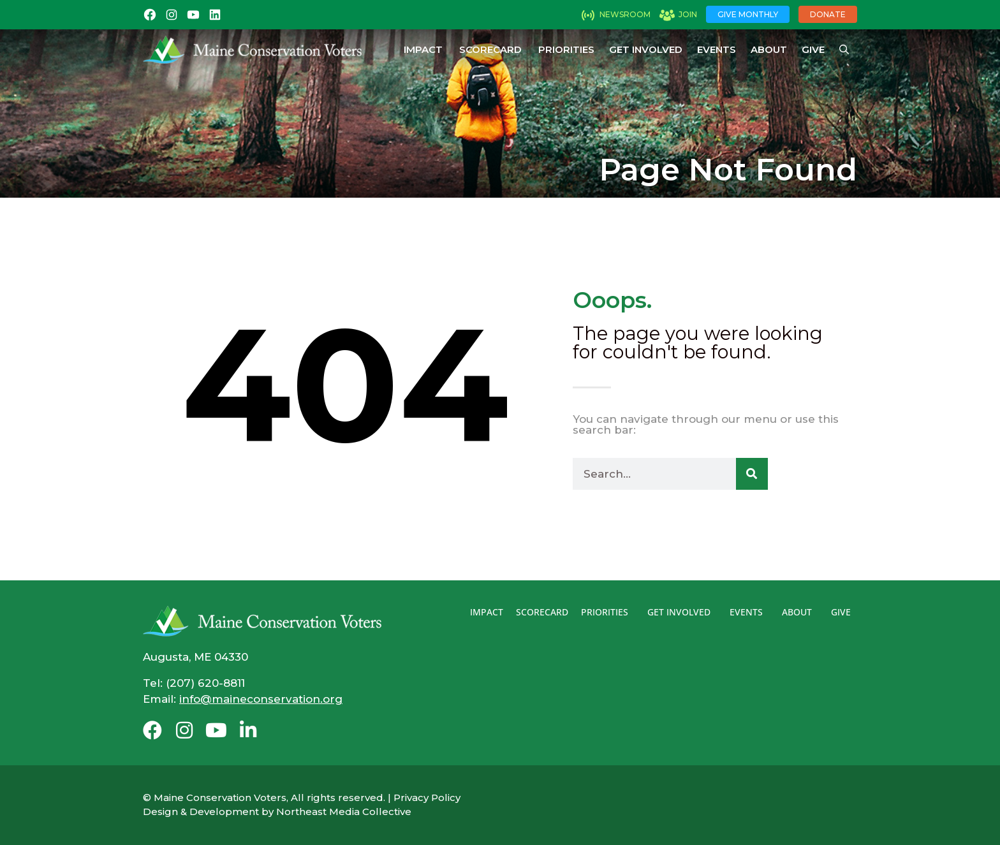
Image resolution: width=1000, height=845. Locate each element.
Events (716, 49)
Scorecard (490, 49)
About (769, 49)
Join (688, 14)
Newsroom (625, 14)
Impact (423, 49)
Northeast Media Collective (343, 811)
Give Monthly (747, 14)
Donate (828, 14)
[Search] (752, 474)
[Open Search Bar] (844, 49)
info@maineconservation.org (260, 699)
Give (813, 49)
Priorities (566, 49)
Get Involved (645, 49)
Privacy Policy (426, 797)
